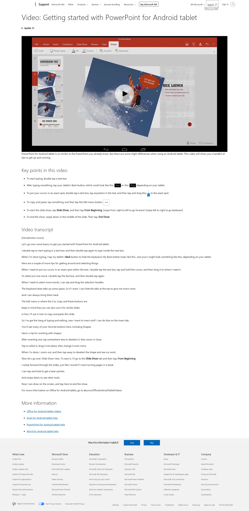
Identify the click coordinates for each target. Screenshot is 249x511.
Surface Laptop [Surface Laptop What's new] (18, 464)
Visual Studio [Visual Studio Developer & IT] (169, 494)
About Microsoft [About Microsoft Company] (207, 464)
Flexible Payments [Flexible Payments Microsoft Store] (59, 494)
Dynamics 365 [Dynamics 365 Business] (129, 469)
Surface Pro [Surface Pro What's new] (16, 459)
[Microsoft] (23, 4)
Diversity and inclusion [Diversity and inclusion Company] (210, 484)
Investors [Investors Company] (204, 479)
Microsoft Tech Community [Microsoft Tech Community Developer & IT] (174, 479)
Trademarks (169, 505)
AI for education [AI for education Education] (95, 494)
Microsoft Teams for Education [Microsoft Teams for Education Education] (101, 469)
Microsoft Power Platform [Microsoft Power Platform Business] (134, 479)
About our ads (209, 505)
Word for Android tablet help (42, 431)
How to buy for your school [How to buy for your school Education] (99, 479)
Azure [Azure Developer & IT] (166, 459)
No (152, 442)
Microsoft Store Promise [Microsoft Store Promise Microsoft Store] (61, 489)
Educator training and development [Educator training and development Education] (102, 484)
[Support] (43, 4)
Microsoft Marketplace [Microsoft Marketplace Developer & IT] (172, 484)
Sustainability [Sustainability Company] (206, 494)
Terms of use (156, 505)
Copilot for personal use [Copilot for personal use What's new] (21, 484)
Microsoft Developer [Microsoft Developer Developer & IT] (171, 464)
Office (70, 4)
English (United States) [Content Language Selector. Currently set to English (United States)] (26, 503)
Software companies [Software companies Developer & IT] (171, 489)
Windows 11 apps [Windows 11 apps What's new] (19, 494)
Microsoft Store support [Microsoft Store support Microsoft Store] (61, 469)
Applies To (29, 28)
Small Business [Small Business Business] (130, 494)
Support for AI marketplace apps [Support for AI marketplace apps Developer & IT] (176, 474)
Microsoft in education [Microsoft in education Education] (97, 459)
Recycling (196, 505)
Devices (95, 4)
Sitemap (115, 505)
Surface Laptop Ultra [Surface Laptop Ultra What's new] (20, 469)
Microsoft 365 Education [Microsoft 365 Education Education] (98, 474)
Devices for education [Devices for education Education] (97, 464)
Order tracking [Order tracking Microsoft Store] (57, 479)
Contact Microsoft (130, 505)
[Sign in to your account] (228, 4)
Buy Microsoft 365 (148, 4)
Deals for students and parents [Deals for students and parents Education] (101, 489)
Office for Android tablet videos (44, 411)
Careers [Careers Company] (204, 459)
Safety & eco (183, 505)
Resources (128, 4)
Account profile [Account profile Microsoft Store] (57, 459)
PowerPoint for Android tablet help (46, 424)
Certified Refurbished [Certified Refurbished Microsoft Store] (60, 484)
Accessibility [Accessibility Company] (206, 489)
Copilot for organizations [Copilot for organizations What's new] (21, 479)
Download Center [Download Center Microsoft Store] (58, 464)
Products (81, 4)
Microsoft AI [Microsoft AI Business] (129, 459)
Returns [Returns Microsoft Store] (55, 474)
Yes (132, 442)
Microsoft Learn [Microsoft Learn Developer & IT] (170, 469)
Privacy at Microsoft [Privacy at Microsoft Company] (208, 474)
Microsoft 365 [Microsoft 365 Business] (129, 474)
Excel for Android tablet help (42, 418)
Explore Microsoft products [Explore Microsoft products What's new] (22, 489)
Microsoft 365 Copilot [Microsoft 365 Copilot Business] (132, 489)
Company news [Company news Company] (207, 469)
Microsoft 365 (58, 4)
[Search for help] (212, 4)
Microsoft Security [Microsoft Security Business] (131, 464)
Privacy (144, 505)
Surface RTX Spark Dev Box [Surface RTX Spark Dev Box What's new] (22, 474)
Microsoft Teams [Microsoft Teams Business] (130, 484)
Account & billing (112, 4)
